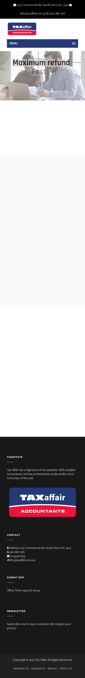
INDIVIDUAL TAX (21, 668)
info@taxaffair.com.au (22, 560)
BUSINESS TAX (38, 668)
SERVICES (52, 668)
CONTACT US (65, 668)
